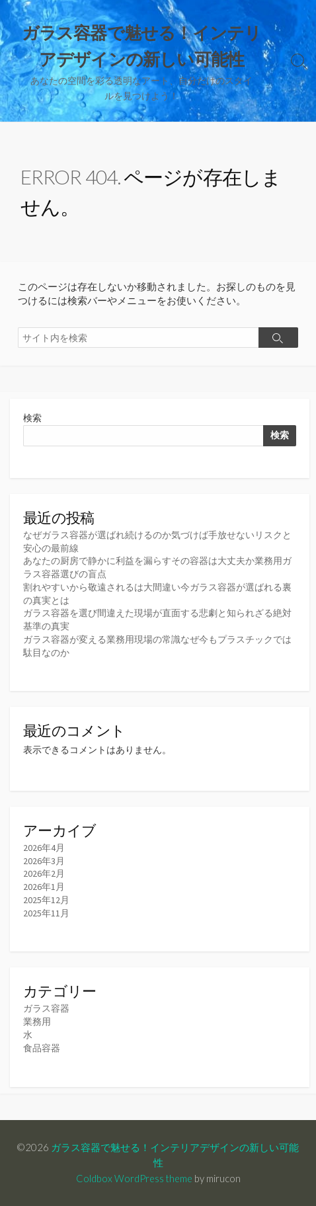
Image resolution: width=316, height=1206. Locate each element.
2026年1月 (44, 887)
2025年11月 (46, 913)
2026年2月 (44, 873)
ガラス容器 (46, 1008)
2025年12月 (46, 900)
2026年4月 (44, 848)
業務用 (37, 1021)
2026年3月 (44, 861)
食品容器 (41, 1048)
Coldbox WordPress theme (134, 1178)
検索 (32, 418)
